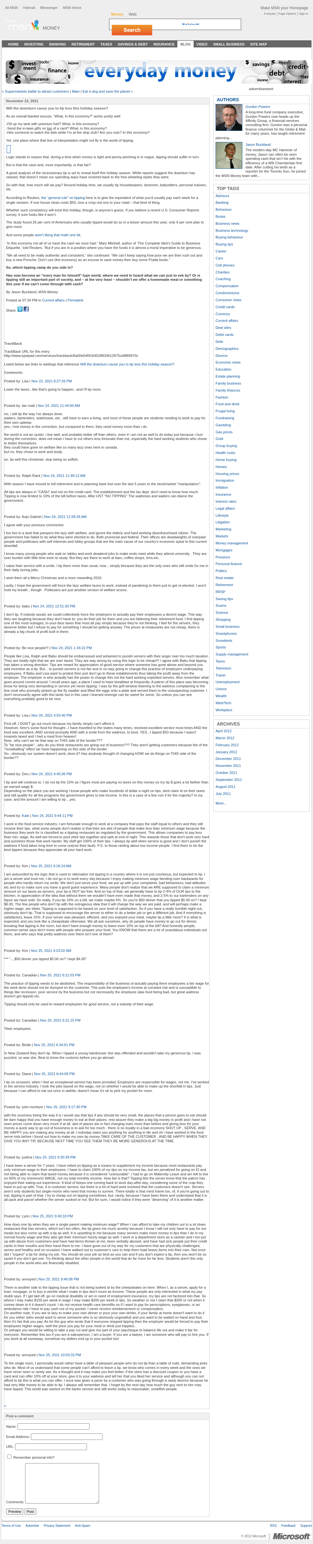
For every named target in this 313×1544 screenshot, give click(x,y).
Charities (223, 272)
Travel (220, 675)
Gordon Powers (257, 107)
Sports (221, 647)
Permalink (75, 300)
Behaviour (223, 209)
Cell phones (225, 265)
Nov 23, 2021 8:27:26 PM (52, 381)
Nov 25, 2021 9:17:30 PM (66, 1107)
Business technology (232, 230)
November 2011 (228, 766)
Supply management (232, 654)
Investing (34, 44)
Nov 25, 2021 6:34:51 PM (54, 1045)
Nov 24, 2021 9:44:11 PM (52, 816)
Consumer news (228, 300)
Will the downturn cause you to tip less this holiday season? (127, 364)
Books (220, 216)
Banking (57, 44)
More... (221, 803)
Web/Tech (223, 703)
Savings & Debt (133, 44)
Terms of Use (11, 1525)
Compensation (227, 286)
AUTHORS (228, 99)
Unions (221, 689)
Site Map (258, 44)
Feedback (288, 1525)
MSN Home (72, 8)
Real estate (225, 578)
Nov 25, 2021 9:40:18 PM (52, 1216)
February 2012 (227, 745)
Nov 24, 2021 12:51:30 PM (54, 606)
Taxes (106, 44)
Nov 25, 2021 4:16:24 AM (51, 866)
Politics (221, 571)
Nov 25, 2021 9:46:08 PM (59, 1279)
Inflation (222, 487)
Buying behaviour (229, 237)
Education (223, 369)
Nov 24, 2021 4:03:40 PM (52, 715)
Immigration (225, 480)
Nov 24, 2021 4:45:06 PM (52, 774)
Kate (25, 816)
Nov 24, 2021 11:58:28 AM (65, 517)
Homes (221, 467)
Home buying (226, 460)
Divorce (222, 356)
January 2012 (226, 752)
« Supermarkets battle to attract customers (35, 91)
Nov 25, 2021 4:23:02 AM (51, 951)
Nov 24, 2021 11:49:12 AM (64, 476)
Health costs (225, 453)
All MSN (11, 8)
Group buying (226, 446)
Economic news (228, 362)
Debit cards (225, 334)
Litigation (223, 522)
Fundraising (225, 418)
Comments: (15, 1502)
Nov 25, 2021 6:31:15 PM (60, 1020)
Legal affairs (225, 508)
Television (223, 668)
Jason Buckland (258, 144)
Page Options (287, 13)
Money (51, 28)
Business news (227, 223)
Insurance (164, 44)
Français (269, 13)
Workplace (224, 710)
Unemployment (227, 682)
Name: (11, 1426)
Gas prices (224, 432)
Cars (219, 258)
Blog (185, 44)
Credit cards (225, 307)
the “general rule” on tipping (63, 198)
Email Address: (18, 1437)
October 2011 (226, 773)
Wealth (221, 696)
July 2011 (223, 794)
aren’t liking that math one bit (57, 235)
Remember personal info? (30, 1457)
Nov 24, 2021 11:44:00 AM (59, 405)
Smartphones (226, 633)
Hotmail (29, 8)
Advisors (222, 196)
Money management (232, 543)
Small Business (229, 44)
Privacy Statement (57, 1525)
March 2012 (225, 738)
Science (222, 612)
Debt (219, 342)
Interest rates (226, 501)
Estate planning (228, 376)
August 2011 (226, 787)
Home (13, 44)
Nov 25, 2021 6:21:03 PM (60, 975)
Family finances (228, 390)
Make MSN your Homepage (284, 8)
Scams (221, 605)
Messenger (49, 8)
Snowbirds (224, 640)
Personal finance (229, 564)
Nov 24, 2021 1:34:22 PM (71, 648)
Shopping (223, 619)
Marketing (223, 529)
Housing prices (227, 474)
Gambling (223, 425)
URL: (10, 1446)
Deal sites (223, 327)
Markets (222, 536)
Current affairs (53, 300)
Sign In (303, 13)
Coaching (223, 279)
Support (306, 1525)
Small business (227, 626)
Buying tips (224, 244)
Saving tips (224, 599)
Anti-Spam (82, 1525)
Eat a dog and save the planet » (107, 91)
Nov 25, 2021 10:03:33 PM (60, 1355)
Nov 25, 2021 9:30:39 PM (55, 1157)
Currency (223, 314)
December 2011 (228, 759)
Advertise (32, 1525)
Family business (228, 383)
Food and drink (227, 404)
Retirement (83, 44)
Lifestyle (222, 515)
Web (133, 14)
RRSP (220, 592)
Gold (219, 439)
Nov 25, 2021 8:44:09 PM (54, 1074)
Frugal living (225, 411)
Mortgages (224, 550)
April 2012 (223, 731)
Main (76, 91)
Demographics (227, 349)
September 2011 (229, 780)
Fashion (222, 397)
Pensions (223, 557)
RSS (273, 1525)
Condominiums (227, 293)
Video (202, 44)
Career (221, 251)
